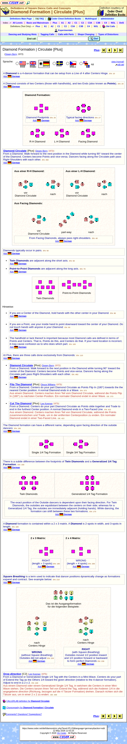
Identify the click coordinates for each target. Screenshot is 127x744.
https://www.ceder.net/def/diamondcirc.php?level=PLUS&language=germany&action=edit (63, 728)
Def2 (121, 23)
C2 (82, 23)
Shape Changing (86, 34)
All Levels (18, 23)
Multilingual (91, 18)
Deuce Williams (48, 384)
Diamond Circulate (15, 150)
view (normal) (117, 61)
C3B (98, 23)
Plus (55, 23)
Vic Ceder (61, 733)
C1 (75, 23)
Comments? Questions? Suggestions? (22, 714)
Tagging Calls (47, 34)
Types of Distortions (108, 34)
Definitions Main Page (21, 18)
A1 (62, 23)
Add (11, 76)
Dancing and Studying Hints (23, 34)
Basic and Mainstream (38, 23)
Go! (94, 38)
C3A (90, 23)
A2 (69, 23)
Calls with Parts (66, 34)
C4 (105, 23)
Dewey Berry (11, 54)
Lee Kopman (47, 403)
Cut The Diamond (21, 403)
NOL (113, 23)
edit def (120, 64)
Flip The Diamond (21, 384)
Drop (12, 673)
